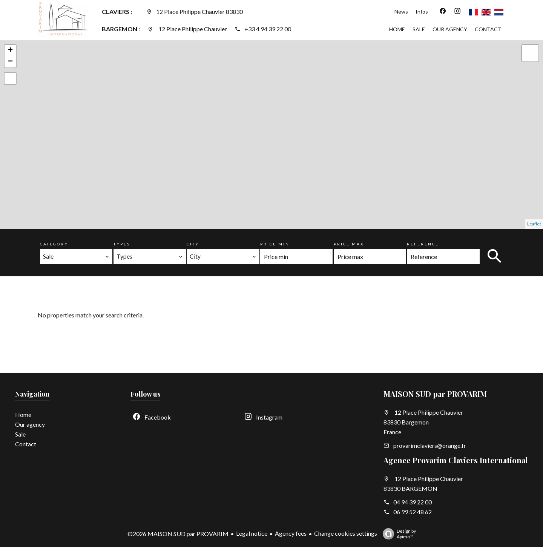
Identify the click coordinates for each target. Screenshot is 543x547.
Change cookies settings (345, 533)
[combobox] (76, 256)
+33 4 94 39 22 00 (267, 28)
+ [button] (10, 50)
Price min (275, 244)
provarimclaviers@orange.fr (429, 445)
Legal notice (251, 533)
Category (54, 244)
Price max (349, 244)
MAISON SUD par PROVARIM (435, 394)
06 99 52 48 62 (412, 511)
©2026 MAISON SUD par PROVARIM (178, 533)
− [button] (10, 61)
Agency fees (291, 533)
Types (122, 244)
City (193, 244)
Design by (397, 533)
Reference (423, 244)
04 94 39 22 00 (412, 502)
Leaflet (534, 223)
